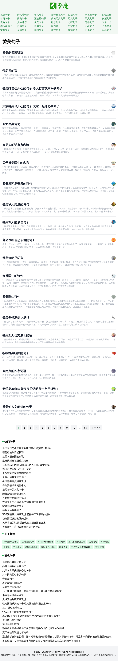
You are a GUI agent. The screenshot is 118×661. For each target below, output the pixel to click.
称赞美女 (105, 541)
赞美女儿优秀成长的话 (17, 335)
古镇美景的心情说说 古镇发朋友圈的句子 (24, 502)
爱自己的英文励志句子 (14, 477)
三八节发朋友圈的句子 (81, 547)
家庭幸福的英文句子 (13, 506)
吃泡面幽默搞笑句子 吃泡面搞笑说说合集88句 (26, 603)
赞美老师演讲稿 (12, 53)
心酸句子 (89, 26)
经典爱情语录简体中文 (14, 485)
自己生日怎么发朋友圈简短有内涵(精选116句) (26, 448)
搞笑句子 (5, 14)
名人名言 (39, 14)
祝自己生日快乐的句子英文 (16, 468)
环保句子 (61, 541)
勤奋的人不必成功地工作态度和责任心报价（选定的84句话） (34, 628)
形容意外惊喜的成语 (13, 595)
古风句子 (17, 547)
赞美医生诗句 (11, 297)
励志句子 (56, 22)
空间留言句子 (28, 541)
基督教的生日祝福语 (13, 452)
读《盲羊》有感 (10, 624)
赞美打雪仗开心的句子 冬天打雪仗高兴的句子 (32, 88)
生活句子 (73, 14)
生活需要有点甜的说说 (14, 481)
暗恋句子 (106, 30)
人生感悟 (22, 22)
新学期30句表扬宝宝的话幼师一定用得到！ (30, 389)
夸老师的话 (9, 70)
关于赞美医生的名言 (15, 163)
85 (85, 427)
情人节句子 (23, 14)
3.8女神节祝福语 (45, 541)
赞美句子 (22, 18)
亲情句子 (22, 30)
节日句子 (5, 18)
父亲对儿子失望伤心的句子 (16, 570)
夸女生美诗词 (11, 124)
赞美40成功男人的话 (16, 317)
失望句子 (106, 18)
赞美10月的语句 (13, 258)
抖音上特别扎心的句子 (14, 566)
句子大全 (106, 22)
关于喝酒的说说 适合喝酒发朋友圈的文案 (24, 522)
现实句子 (39, 26)
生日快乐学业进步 (11, 620)
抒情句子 (22, 26)
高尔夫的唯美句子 (11, 510)
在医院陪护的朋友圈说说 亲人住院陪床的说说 (26, 464)
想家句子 (73, 26)
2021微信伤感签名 (12, 607)
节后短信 (99, 547)
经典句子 (73, 18)
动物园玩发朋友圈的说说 (15, 518)
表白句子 (5, 22)
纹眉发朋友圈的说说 (13, 456)
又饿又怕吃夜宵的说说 (14, 599)
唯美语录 (63, 547)
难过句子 (56, 30)
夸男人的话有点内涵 (15, 145)
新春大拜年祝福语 (11, 587)
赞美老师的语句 (11, 541)
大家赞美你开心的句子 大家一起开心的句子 (30, 106)
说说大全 (106, 14)
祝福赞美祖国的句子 (15, 353)
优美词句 (93, 541)
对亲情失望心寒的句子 (14, 574)
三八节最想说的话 (76, 541)
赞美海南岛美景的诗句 (17, 184)
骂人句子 (89, 18)
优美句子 (39, 22)
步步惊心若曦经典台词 (14, 562)
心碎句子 (73, 22)
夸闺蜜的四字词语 (14, 371)
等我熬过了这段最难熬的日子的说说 (21, 526)
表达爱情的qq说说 (12, 582)
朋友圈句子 (91, 14)
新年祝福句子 (58, 14)
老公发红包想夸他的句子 (18, 240)
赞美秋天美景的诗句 (15, 204)
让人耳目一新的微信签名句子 (17, 611)
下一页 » (96, 427)
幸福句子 (39, 30)
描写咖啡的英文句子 (13, 489)
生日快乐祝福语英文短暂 (15, 460)
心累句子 (89, 30)
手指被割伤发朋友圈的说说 (16, 473)
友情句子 (73, 30)
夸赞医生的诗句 (12, 276)
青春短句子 (8, 578)
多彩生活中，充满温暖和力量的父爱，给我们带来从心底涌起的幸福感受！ (41, 640)
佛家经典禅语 (31, 547)
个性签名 (106, 26)
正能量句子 (40, 18)
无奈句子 (89, 22)
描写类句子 (6, 26)
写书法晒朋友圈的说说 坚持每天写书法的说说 (26, 514)
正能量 (7, 547)
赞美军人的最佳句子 (15, 222)
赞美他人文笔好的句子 (17, 407)
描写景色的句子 (48, 547)
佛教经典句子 (58, 18)
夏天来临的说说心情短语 (15, 632)
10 (73, 427)
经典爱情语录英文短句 (14, 493)
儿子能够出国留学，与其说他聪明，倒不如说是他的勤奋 (32, 591)
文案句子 (5, 30)
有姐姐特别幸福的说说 (14, 497)
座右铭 (54, 26)
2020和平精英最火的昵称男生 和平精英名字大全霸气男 (31, 615)
